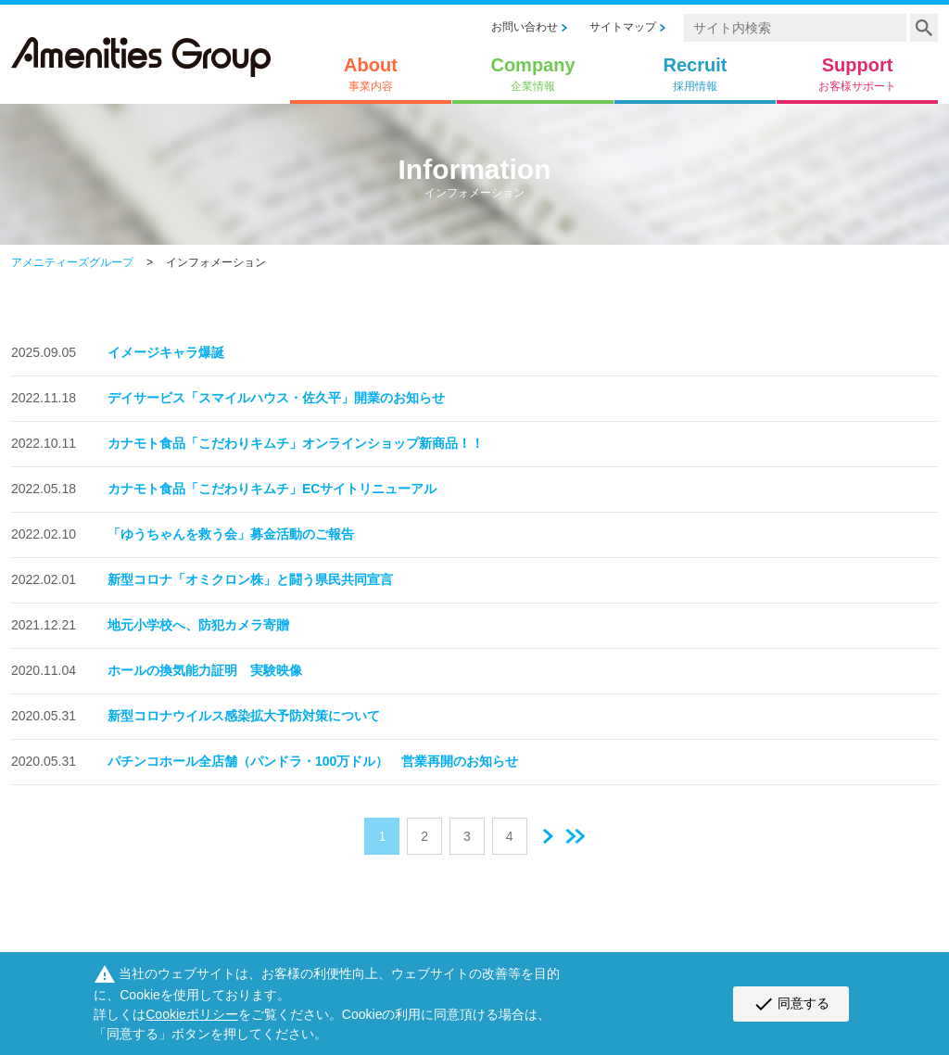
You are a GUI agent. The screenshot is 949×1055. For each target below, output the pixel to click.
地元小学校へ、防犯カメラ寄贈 (198, 624)
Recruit (696, 74)
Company (532, 74)
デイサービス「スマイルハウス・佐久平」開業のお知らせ (276, 397)
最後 (575, 836)
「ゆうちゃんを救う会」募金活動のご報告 (231, 534)
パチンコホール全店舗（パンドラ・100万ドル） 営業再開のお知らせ (313, 761)
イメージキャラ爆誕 (166, 352)
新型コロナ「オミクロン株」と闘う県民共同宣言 (250, 579)
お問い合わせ (524, 26)
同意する (791, 1004)
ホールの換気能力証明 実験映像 (205, 670)
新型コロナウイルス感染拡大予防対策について (244, 715)
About (371, 74)
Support (857, 74)
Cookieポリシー (192, 1014)
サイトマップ (622, 26)
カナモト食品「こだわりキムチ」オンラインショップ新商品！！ (296, 443)
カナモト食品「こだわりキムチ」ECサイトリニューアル (272, 488)
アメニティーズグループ (72, 262)
